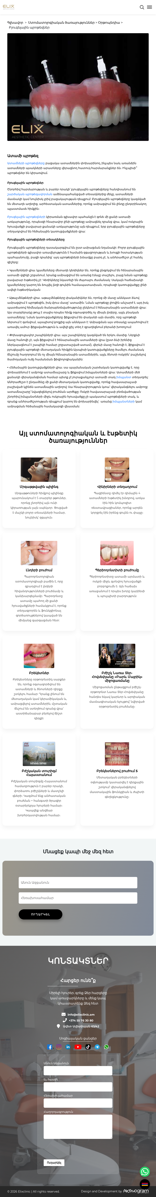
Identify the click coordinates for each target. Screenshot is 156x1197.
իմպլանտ (123, 377)
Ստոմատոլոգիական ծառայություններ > (62, 22)
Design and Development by (101, 1191)
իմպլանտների (124, 401)
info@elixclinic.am (81, 1014)
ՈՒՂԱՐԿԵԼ (40, 914)
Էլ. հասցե (51, 1079)
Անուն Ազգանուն (56, 1063)
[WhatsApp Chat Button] (145, 1172)
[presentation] (74, 1150)
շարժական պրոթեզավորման (29, 194)
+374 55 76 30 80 (81, 1020)
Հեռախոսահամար (58, 1095)
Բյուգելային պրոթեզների (26, 216)
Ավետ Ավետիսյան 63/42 (81, 1026)
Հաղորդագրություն (58, 1112)
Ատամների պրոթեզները (26, 163)
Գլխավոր (15, 22)
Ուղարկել (54, 1162)
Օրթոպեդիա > (110, 22)
